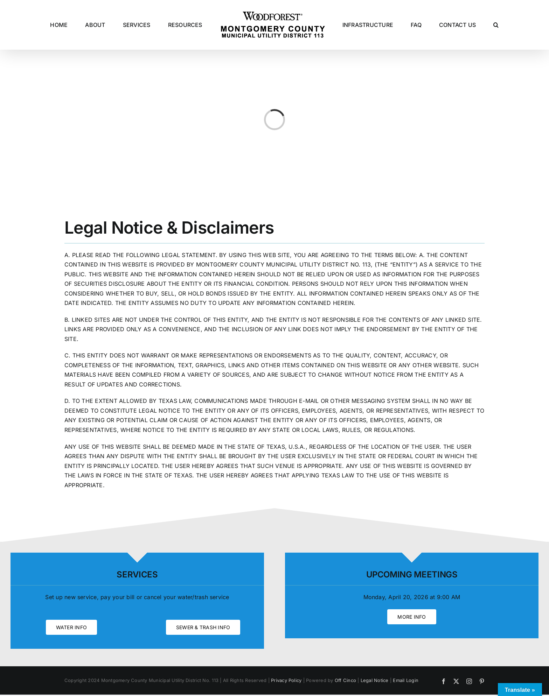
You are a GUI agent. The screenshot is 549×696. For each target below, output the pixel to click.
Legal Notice (375, 680)
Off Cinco (345, 680)
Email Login (405, 680)
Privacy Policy (286, 680)
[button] (496, 25)
